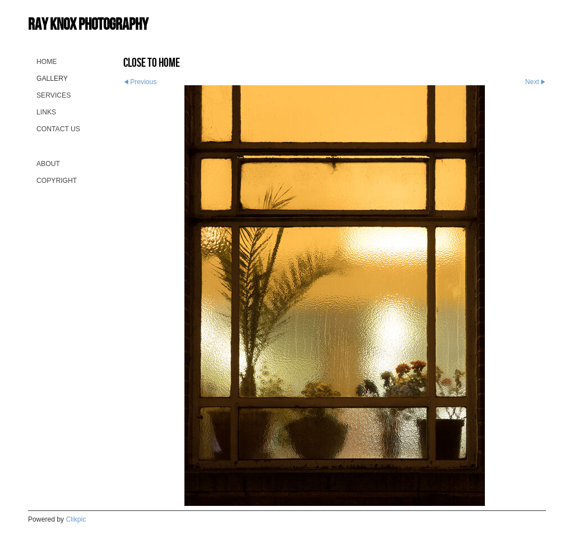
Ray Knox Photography (88, 24)
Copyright (56, 181)
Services (53, 95)
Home (46, 62)
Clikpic (76, 519)
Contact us (58, 129)
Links (46, 112)
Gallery (52, 78)
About (48, 164)
